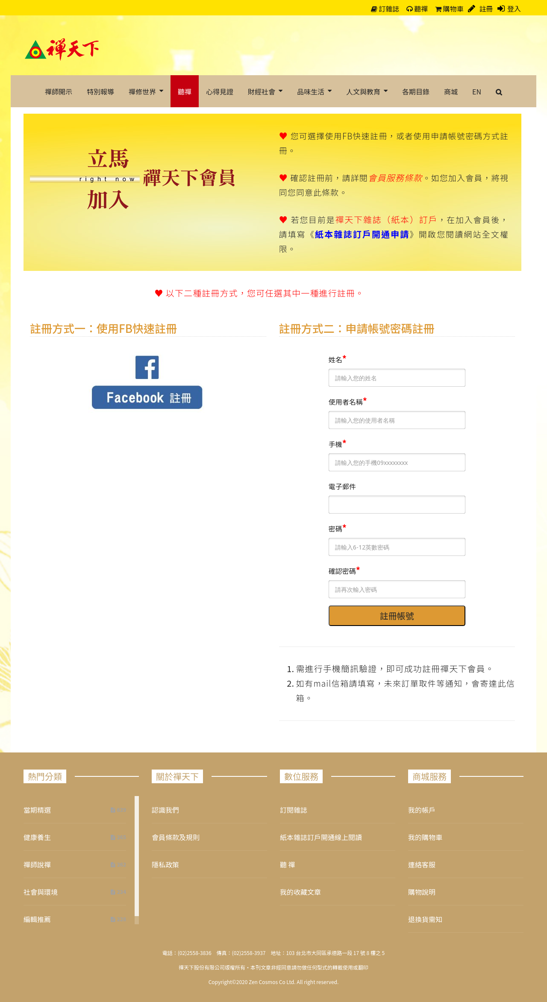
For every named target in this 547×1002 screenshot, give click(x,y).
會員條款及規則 (176, 837)
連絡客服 (421, 864)
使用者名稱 (346, 402)
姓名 (335, 359)
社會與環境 (41, 892)
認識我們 (165, 810)
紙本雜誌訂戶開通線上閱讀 (321, 837)
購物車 (449, 8)
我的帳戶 (421, 810)
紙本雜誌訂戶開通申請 (362, 234)
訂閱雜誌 (293, 810)
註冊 (485, 8)
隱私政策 (165, 864)
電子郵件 (342, 486)
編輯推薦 (37, 919)
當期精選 (37, 810)
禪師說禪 (37, 864)
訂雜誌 (385, 8)
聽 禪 (287, 864)
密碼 (335, 528)
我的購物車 (425, 837)
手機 (335, 444)
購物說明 (421, 892)
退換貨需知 (425, 919)
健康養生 (37, 837)
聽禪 (417, 8)
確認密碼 (342, 571)
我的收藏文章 (300, 892)
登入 (514, 8)
